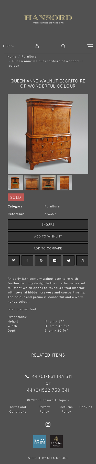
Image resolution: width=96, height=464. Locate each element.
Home (12, 56)
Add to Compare (48, 248)
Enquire (48, 224)
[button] (63, 46)
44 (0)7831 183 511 (48, 376)
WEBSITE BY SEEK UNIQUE (48, 458)
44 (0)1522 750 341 (48, 390)
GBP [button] (7, 46)
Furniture (29, 56)
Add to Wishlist (48, 236)
